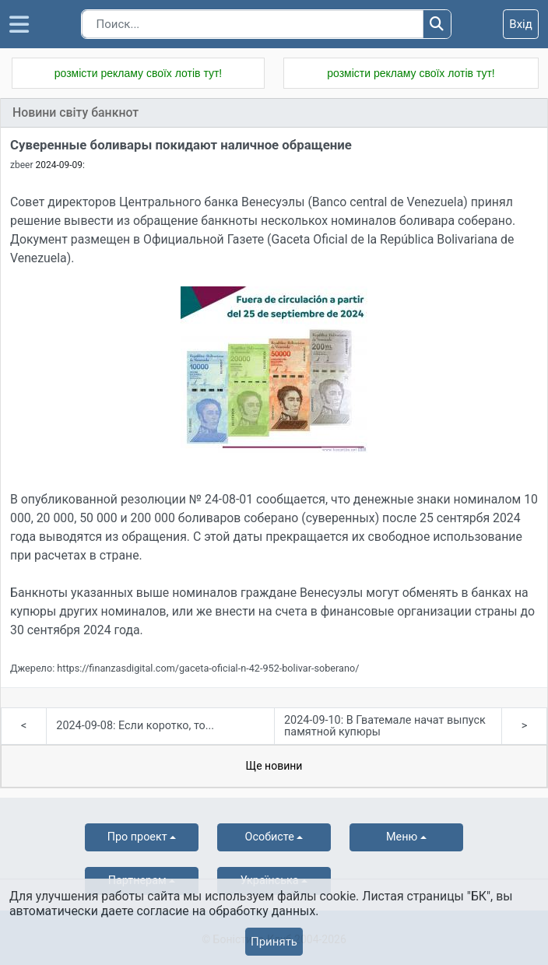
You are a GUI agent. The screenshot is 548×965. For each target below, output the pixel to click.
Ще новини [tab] (274, 766)
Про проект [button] (137, 837)
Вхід (520, 24)
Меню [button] (401, 837)
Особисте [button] (269, 837)
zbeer (21, 165)
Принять (274, 942)
